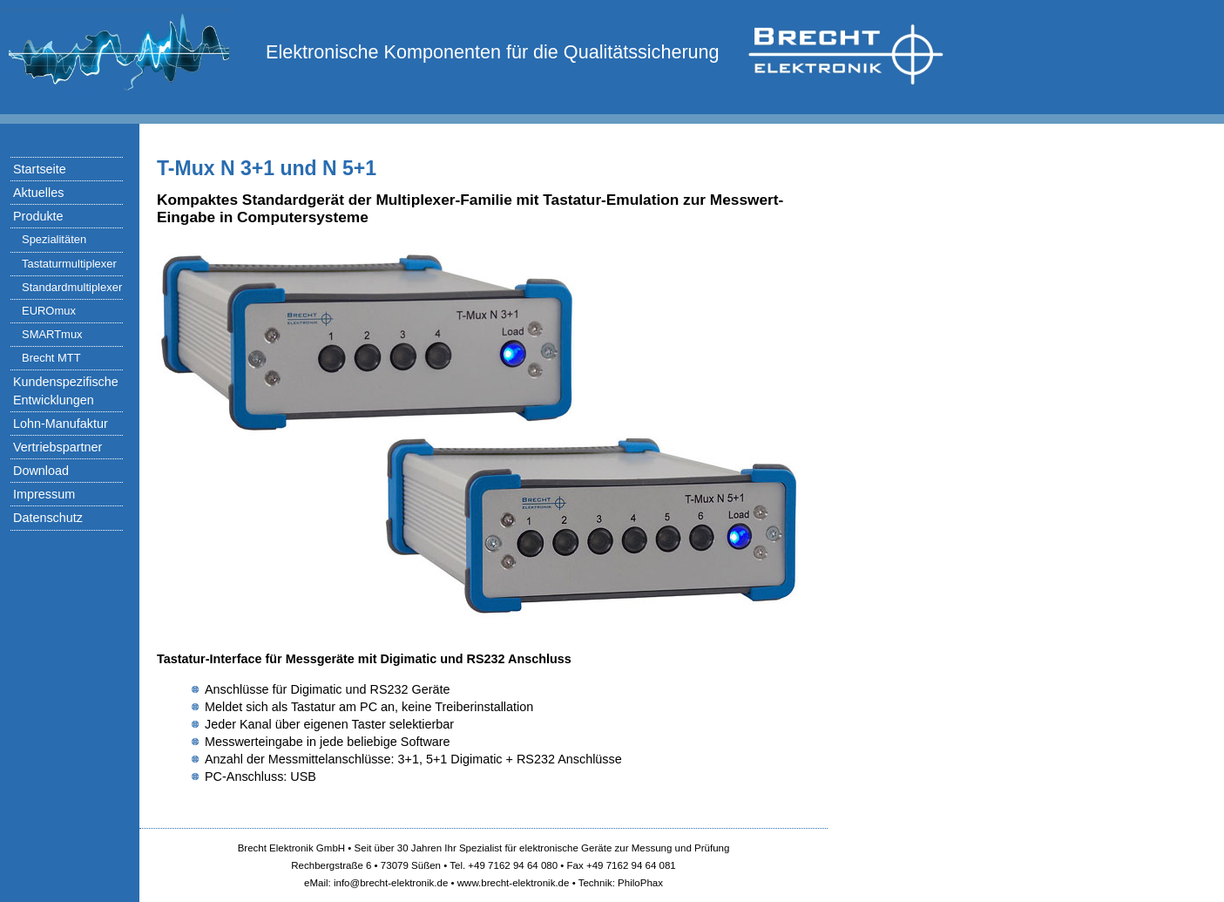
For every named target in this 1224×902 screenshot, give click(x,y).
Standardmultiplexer (72, 287)
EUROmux (49, 310)
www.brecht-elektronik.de (513, 883)
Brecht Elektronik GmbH (292, 848)
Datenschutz (48, 518)
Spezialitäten (54, 239)
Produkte (38, 216)
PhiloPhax (640, 883)
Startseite (39, 169)
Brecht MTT (51, 357)
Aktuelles (38, 193)
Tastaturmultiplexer (69, 263)
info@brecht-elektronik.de (391, 883)
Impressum (44, 494)
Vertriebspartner (57, 447)
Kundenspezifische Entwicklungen (65, 390)
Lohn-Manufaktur (60, 424)
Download (41, 471)
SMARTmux (52, 334)
